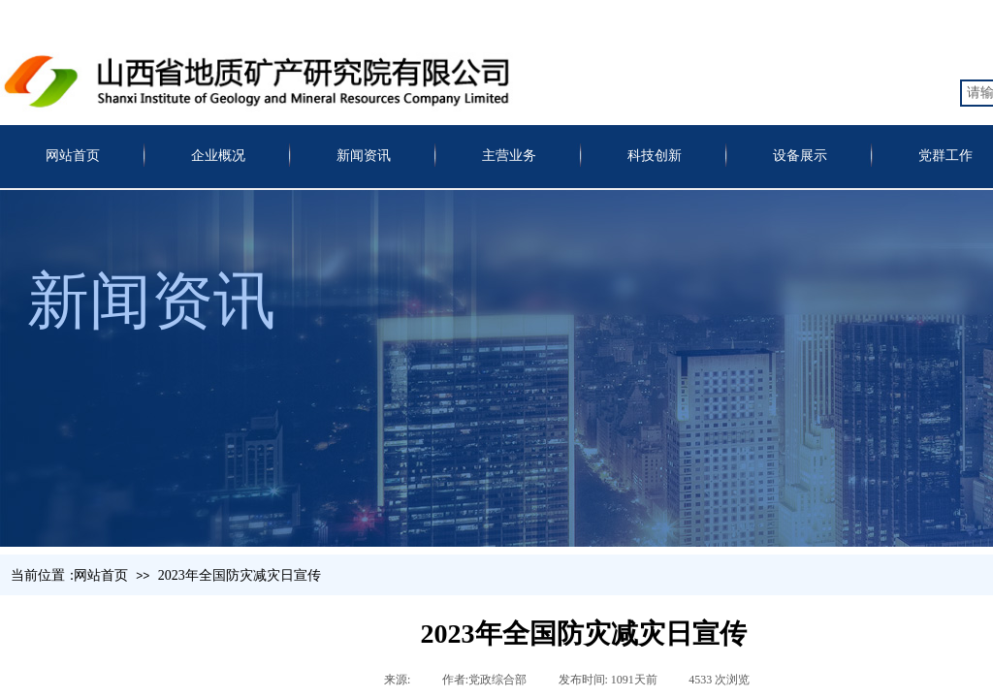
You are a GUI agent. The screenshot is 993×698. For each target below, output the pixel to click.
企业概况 (218, 155)
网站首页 (73, 155)
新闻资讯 (363, 155)
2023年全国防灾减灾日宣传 (239, 575)
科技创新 (654, 155)
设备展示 (800, 155)
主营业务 (509, 155)
